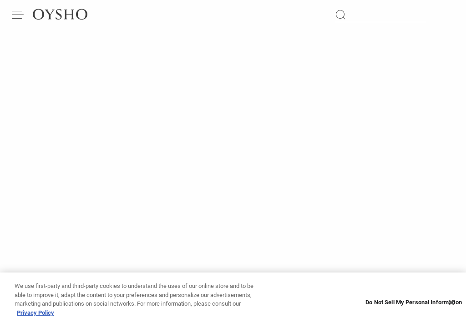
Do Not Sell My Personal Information (413, 305)
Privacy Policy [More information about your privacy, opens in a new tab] (35, 315)
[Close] (451, 305)
